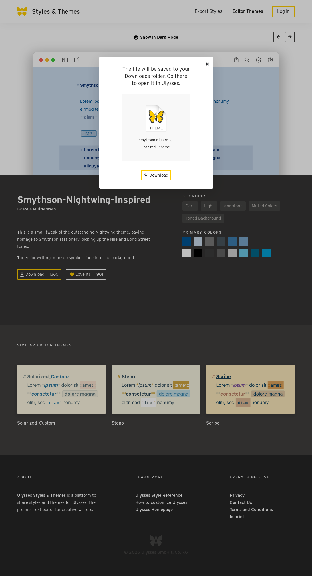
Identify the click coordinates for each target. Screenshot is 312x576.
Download (156, 175)
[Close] (207, 64)
